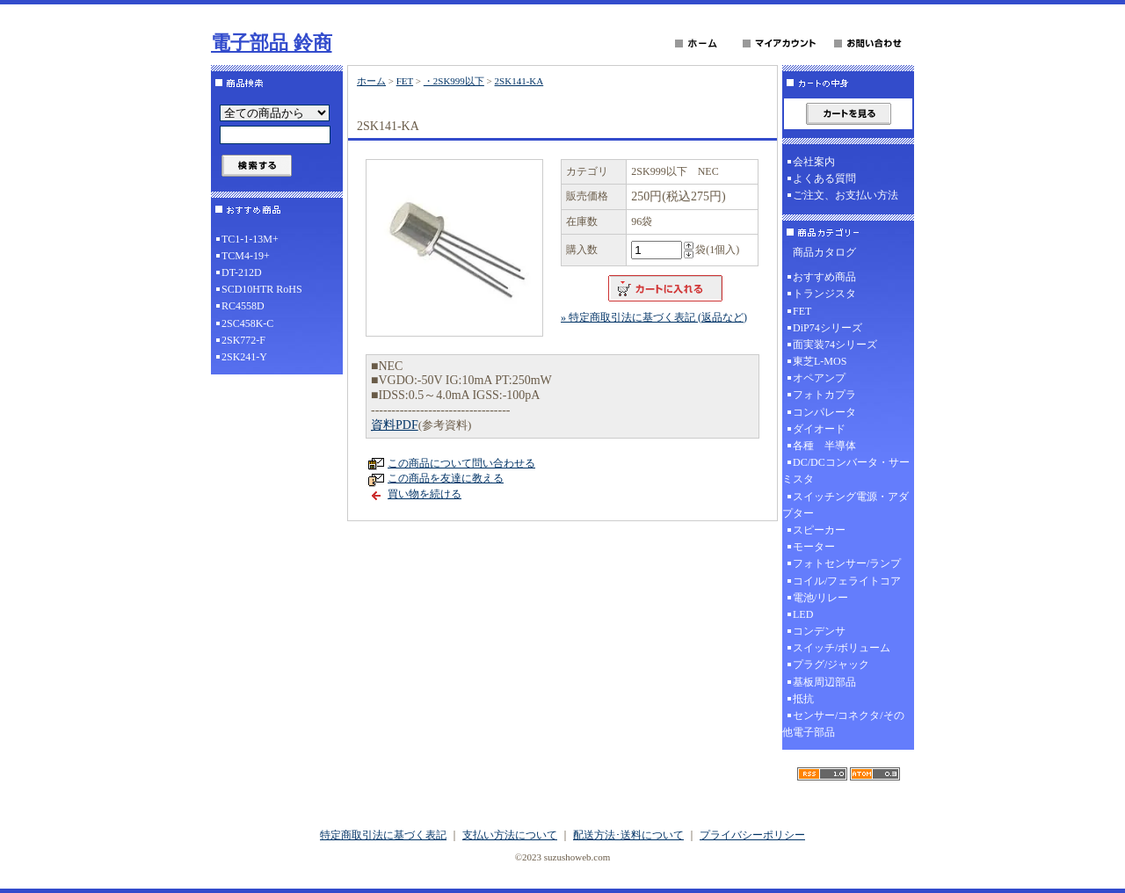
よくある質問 (824, 178)
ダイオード (819, 429)
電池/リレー (820, 598)
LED (803, 614)
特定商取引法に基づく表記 (383, 835)
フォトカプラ (824, 394)
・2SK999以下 (454, 81)
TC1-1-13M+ (250, 239)
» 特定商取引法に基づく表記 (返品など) (654, 317)
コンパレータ (824, 412)
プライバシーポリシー (752, 835)
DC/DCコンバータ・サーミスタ (846, 470)
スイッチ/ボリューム (841, 648)
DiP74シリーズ (827, 328)
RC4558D (243, 306)
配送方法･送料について (628, 835)
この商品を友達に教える (446, 478)
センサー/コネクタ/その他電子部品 (843, 723)
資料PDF (394, 425)
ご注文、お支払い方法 (845, 195)
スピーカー (819, 530)
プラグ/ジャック (831, 664)
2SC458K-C (247, 323)
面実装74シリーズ (835, 344)
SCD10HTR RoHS (261, 289)
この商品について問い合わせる (461, 463)
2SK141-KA (519, 81)
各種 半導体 (824, 445)
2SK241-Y (244, 357)
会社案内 (814, 162)
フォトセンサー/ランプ (847, 563)
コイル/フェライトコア (847, 581)
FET (404, 81)
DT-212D (241, 272)
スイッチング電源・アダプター (845, 504)
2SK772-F (243, 340)
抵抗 (803, 699)
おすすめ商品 (824, 277)
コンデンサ (819, 631)
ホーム (371, 81)
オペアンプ (819, 378)
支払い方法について (509, 835)
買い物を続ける (424, 494)
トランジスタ (824, 293)
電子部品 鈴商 (271, 43)
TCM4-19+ (245, 256)
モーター (814, 547)
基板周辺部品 (824, 682)
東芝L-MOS (819, 361)
